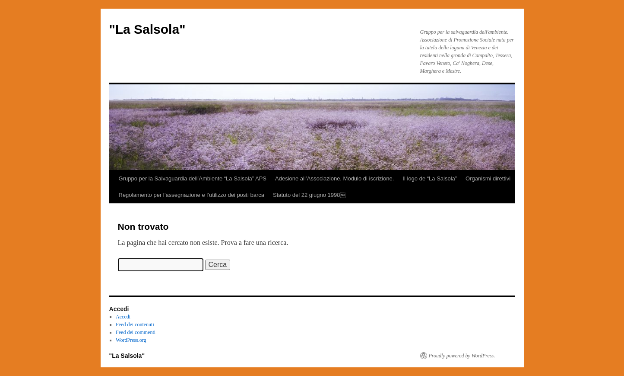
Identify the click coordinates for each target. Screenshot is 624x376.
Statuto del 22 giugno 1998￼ (309, 195)
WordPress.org (131, 340)
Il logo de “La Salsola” (429, 178)
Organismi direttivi (488, 178)
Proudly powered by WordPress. (462, 356)
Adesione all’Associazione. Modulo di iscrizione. (334, 178)
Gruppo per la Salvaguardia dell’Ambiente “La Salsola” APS (193, 178)
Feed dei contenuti (135, 324)
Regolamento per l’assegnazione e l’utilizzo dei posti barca (191, 195)
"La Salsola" (147, 29)
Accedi (123, 317)
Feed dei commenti (135, 332)
